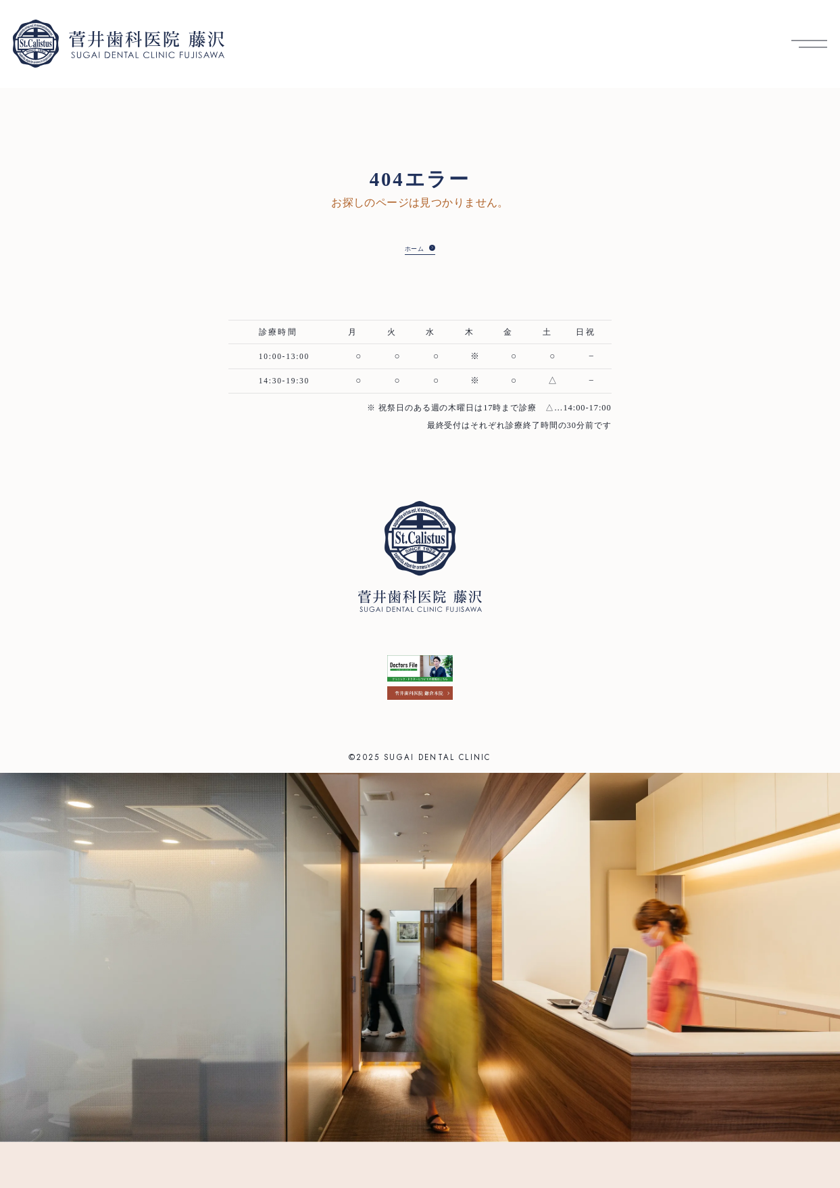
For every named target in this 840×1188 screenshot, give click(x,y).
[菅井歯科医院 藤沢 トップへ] (118, 44)
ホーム (410, 247)
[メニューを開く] (809, 43)
